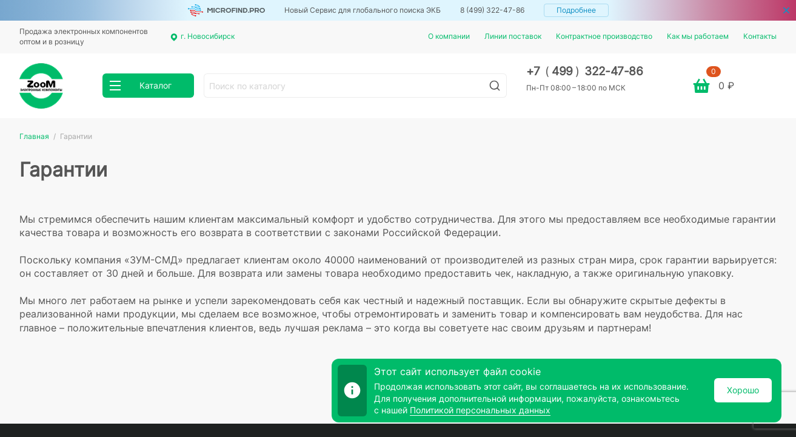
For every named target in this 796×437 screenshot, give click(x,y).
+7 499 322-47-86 (584, 71)
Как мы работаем (698, 36)
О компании (449, 36)
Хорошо (743, 390)
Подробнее (576, 10)
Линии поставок (512, 36)
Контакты (760, 36)
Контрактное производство (604, 36)
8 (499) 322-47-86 (492, 10)
